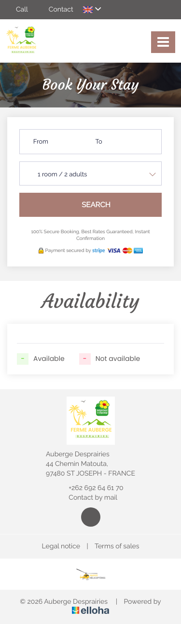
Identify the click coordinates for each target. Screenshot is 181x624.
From (40, 142)
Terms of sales (117, 546)
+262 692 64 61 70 (90, 488)
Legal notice (61, 546)
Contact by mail (87, 497)
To (99, 142)
